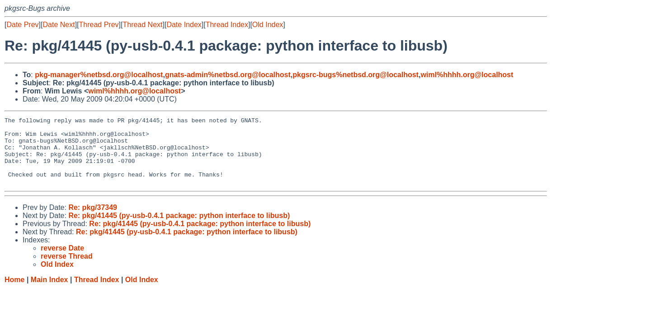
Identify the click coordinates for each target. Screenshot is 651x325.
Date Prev (22, 24)
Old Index (267, 24)
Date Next (58, 24)
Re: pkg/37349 (92, 221)
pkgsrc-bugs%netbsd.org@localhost (355, 75)
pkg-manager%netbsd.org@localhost (99, 75)
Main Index (49, 293)
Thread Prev (99, 24)
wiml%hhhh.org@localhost (466, 75)
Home (14, 293)
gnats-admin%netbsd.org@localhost (228, 75)
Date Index (183, 24)
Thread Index (227, 24)
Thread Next (142, 24)
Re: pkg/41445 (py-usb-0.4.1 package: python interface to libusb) (179, 229)
